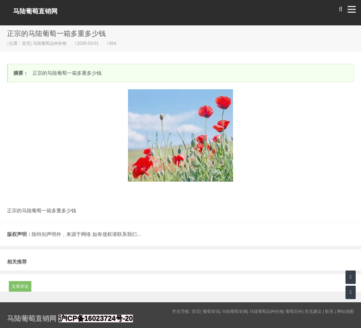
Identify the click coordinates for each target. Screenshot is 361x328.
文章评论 (20, 286)
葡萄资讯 (211, 311)
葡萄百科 (294, 311)
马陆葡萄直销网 (35, 11)
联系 (329, 311)
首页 (26, 43)
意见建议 (313, 311)
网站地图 (345, 311)
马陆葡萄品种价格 (50, 43)
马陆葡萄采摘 (234, 311)
